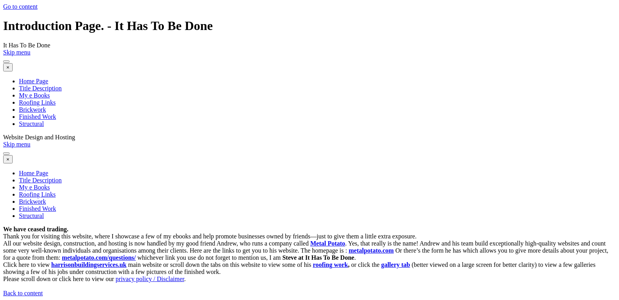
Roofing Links (37, 102)
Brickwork (32, 109)
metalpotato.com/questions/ (99, 257)
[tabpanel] (309, 258)
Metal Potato (327, 243)
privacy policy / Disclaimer (150, 279)
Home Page (33, 81)
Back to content (23, 293)
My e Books (34, 95)
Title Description (40, 88)
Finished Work (37, 116)
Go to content (20, 6)
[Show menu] (6, 61)
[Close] (8, 67)
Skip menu (16, 52)
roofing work (330, 264)
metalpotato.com (371, 250)
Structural (31, 123)
